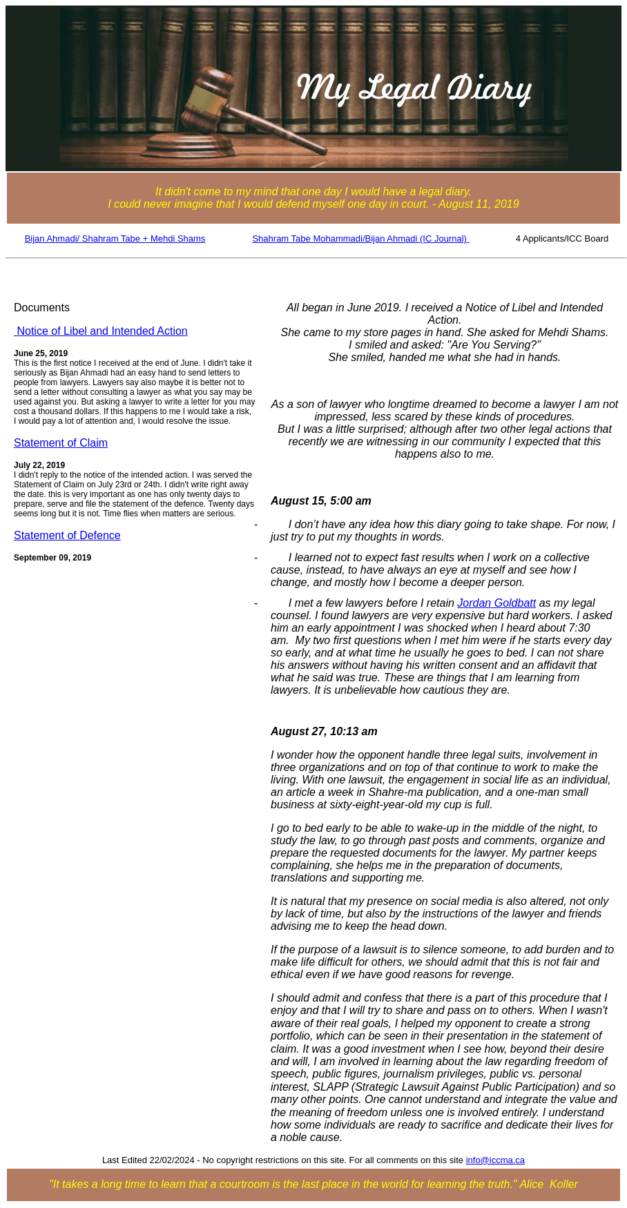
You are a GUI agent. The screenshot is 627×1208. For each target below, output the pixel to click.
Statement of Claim (61, 443)
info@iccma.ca (495, 1160)
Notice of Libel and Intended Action (101, 331)
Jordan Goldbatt (496, 603)
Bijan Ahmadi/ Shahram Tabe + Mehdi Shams (115, 238)
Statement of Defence (67, 535)
